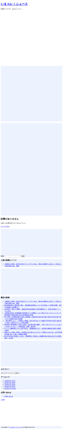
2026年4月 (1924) (9, 381)
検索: (2, 256)
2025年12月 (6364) (10, 388)
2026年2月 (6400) (9, 384)
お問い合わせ (8, 396)
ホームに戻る (5, 226)
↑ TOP (3, 399)
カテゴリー (4, 373)
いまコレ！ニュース (14, 4)
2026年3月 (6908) (9, 383)
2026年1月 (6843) (9, 386)
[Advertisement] (31, 24)
